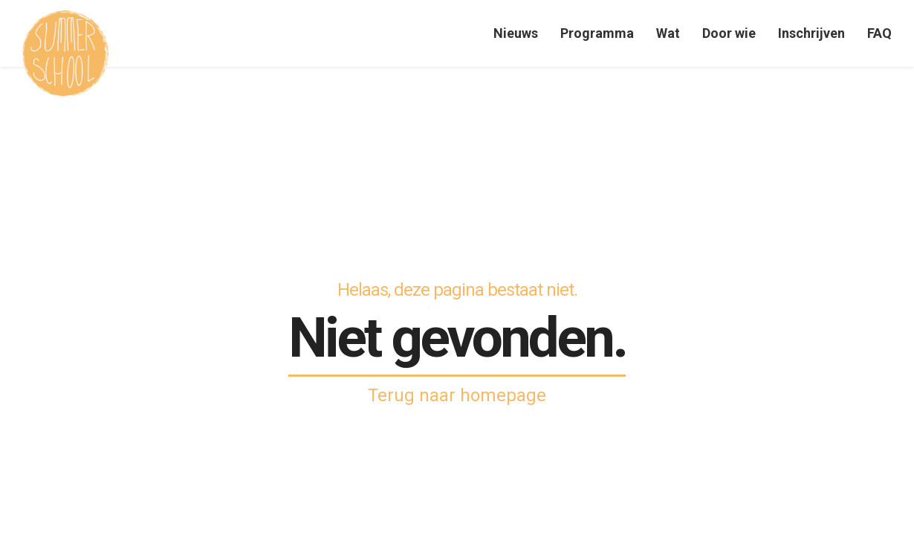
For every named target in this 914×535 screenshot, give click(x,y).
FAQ (879, 33)
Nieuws (515, 33)
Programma (597, 33)
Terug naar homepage (457, 395)
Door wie (729, 33)
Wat (668, 33)
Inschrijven (811, 33)
